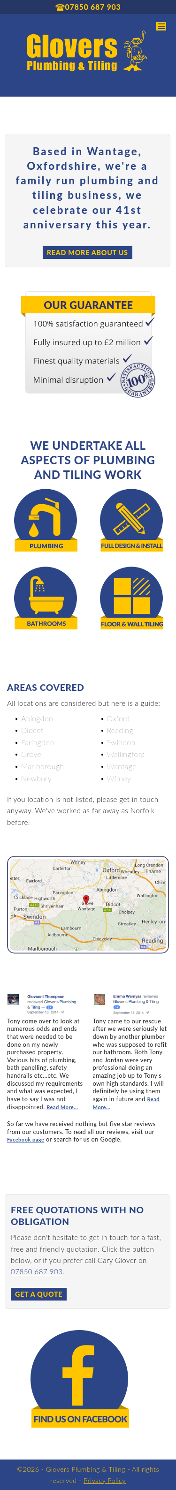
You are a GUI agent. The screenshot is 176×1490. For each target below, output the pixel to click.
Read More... (62, 1107)
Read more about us (87, 253)
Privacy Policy (105, 1480)
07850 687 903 (36, 1271)
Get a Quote (38, 1294)
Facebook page (25, 1139)
